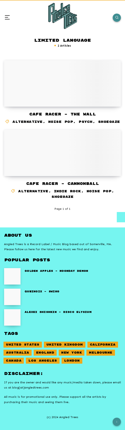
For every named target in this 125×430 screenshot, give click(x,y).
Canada (13, 360)
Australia (17, 352)
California (103, 344)
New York (71, 352)
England (45, 352)
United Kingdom (64, 344)
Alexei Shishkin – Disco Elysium (58, 312)
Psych (86, 122)
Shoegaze (109, 122)
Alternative (28, 122)
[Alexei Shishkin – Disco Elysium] (12, 317)
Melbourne (100, 352)
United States (22, 344)
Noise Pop (60, 122)
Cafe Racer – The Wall (62, 114)
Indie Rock (67, 191)
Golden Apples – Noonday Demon (56, 271)
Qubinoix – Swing (42, 291)
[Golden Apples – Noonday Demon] (12, 276)
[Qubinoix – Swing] (12, 297)
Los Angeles (42, 360)
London (72, 360)
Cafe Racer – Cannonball (62, 183)
